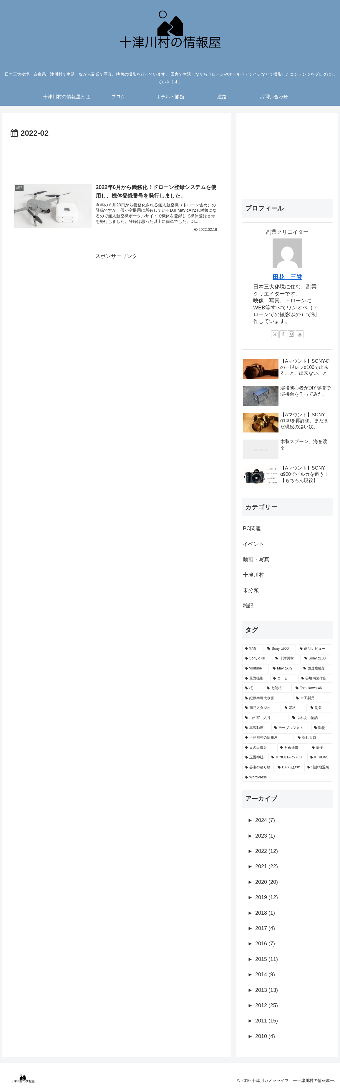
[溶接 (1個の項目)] (320, 747)
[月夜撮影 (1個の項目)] (292, 747)
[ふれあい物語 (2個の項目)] (311, 718)
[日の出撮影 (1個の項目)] (259, 747)
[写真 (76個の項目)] (252, 648)
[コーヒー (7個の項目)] (283, 678)
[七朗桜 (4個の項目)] (278, 688)
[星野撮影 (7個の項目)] (255, 678)
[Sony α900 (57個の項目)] (280, 648)
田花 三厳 (287, 277)
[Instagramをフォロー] (291, 334)
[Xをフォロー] (275, 334)
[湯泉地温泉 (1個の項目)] (318, 767)
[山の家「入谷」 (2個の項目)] (265, 718)
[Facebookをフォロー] (283, 334)
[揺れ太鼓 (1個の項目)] (313, 737)
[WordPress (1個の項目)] (287, 777)
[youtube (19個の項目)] (255, 668)
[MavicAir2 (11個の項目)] (284, 668)
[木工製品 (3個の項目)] (312, 698)
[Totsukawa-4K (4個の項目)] (312, 688)
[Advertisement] (116, 158)
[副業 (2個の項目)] (320, 708)
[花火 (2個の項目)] (294, 708)
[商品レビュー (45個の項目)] (314, 648)
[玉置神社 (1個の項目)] (254, 757)
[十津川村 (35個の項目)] (287, 658)
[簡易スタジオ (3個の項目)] (261, 708)
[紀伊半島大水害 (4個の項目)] (267, 698)
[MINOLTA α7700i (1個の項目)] (287, 757)
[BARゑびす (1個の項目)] (289, 767)
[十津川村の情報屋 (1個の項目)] (268, 737)
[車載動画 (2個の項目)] (256, 728)
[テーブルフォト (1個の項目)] (290, 728)
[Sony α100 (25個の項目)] (317, 658)
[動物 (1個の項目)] (321, 728)
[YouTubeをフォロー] (299, 334)
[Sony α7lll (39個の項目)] (256, 658)
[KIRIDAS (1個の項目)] (319, 757)
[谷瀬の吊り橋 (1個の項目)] (258, 767)
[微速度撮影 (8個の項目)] (316, 668)
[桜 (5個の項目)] (252, 688)
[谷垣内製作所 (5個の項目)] (315, 678)
